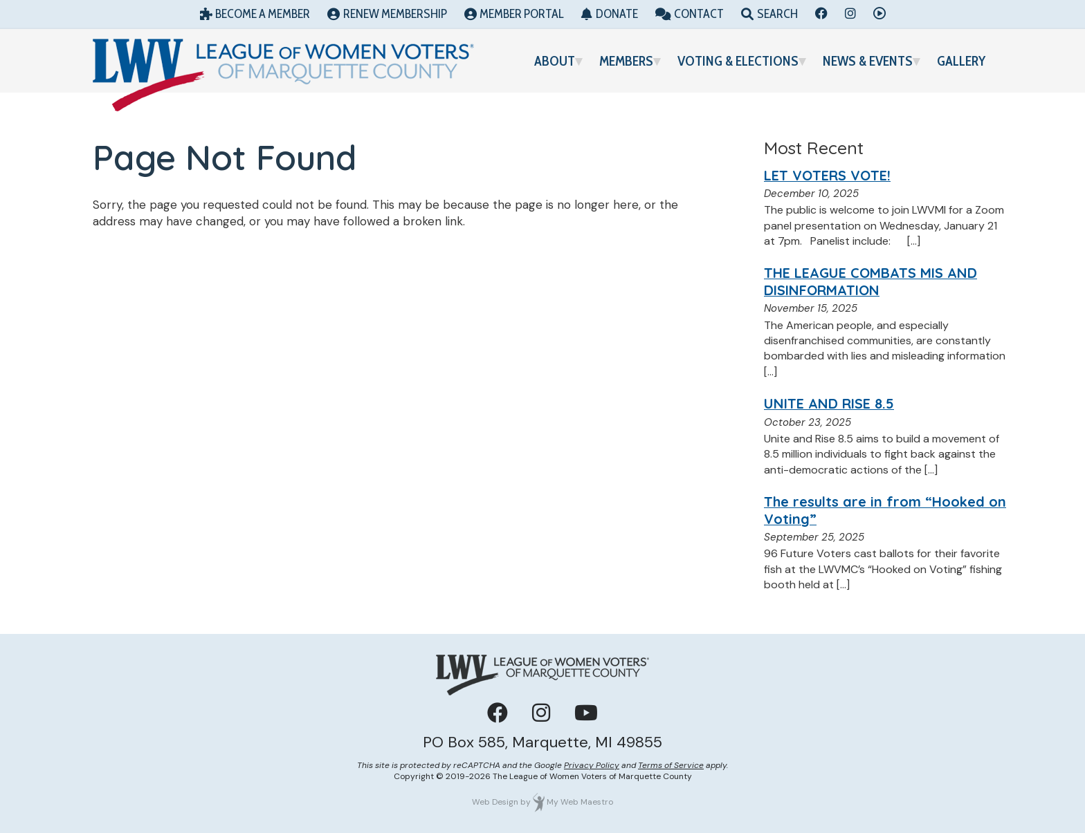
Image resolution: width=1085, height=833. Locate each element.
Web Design (495, 801)
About (554, 61)
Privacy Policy (591, 765)
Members (626, 61)
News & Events (868, 61)
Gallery (961, 61)
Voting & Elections (738, 61)
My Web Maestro (580, 801)
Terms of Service (671, 765)
